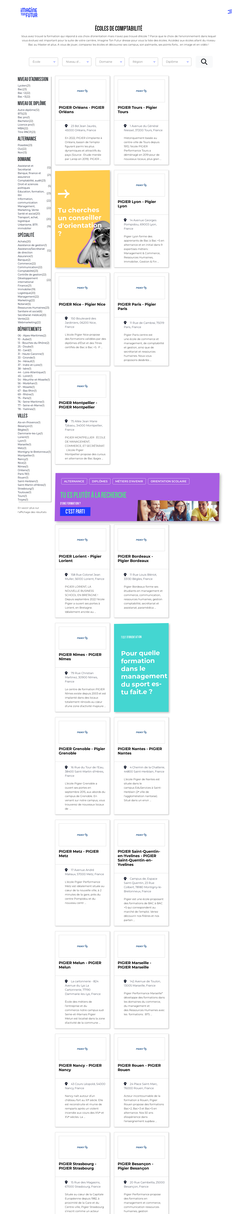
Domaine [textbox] (105, 61)
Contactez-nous (198, 1149)
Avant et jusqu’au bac (119, 1135)
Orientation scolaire (169, 395)
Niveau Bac (112, 1142)
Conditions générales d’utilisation (62, 1207)
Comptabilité (46, 1090)
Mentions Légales (33, 1207)
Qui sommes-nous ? (201, 1135)
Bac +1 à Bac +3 (114, 1149)
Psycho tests (154, 1145)
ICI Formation (80, 1195)
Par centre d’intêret (76, 1142)
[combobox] (43, 62)
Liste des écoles (20, 1090)
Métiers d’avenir (129, 395)
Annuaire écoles (32, 1142)
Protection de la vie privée (96, 1207)
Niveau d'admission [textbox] (75, 61)
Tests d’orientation (158, 1138)
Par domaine (71, 1135)
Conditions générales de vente (128, 1207)
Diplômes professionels (113, 1164)
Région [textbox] (138, 61)
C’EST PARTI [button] (75, 426)
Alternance (74, 395)
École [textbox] (36, 61)
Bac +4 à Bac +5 (115, 1156)
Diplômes (100, 395)
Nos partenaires (198, 1142)
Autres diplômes (115, 1173)
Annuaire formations (35, 1135)
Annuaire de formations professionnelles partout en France (54, 1201)
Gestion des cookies (158, 1207)
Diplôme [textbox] (172, 61)
